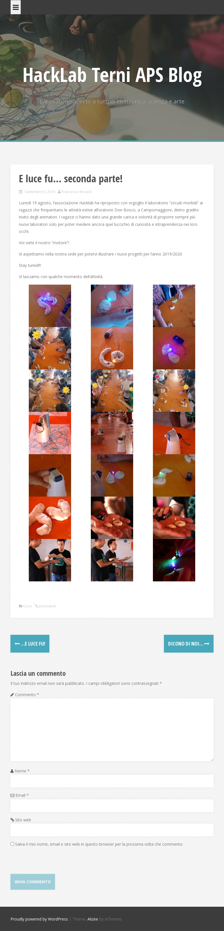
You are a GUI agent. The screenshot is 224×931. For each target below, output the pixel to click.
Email (22, 795)
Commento (27, 694)
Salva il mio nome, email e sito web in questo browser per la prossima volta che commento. (99, 844)
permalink (47, 606)
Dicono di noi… (188, 643)
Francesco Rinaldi (76, 191)
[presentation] (53, 863)
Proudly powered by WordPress (39, 919)
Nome (22, 771)
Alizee (92, 919)
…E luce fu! (30, 643)
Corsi (27, 606)
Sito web (23, 819)
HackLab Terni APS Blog (112, 74)
